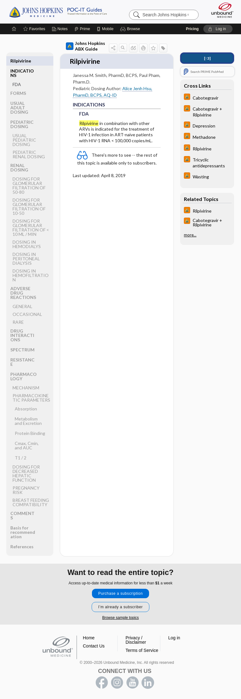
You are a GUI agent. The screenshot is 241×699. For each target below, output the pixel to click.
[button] (131, 29)
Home (88, 637)
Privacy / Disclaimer (136, 640)
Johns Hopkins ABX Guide (85, 46)
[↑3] (207, 58)
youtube (132, 682)
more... (190, 234)
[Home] (14, 29)
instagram (117, 682)
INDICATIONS (22, 63)
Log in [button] (174, 637)
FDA (17, 74)
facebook (101, 682)
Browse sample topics (120, 617)
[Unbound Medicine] (220, 10)
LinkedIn (148, 682)
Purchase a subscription (120, 593)
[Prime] (82, 29)
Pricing (192, 29)
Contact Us (93, 645)
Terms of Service (142, 650)
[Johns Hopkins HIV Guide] (207, 97)
